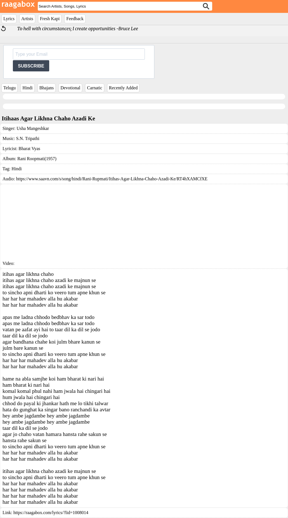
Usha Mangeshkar (32, 128)
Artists (27, 18)
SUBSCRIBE (31, 66)
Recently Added (123, 87)
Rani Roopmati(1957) (36, 158)
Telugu (9, 87)
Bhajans (46, 87)
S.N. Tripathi (27, 138)
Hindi (27, 87)
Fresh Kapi (50, 18)
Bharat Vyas (29, 148)
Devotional (70, 87)
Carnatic (94, 87)
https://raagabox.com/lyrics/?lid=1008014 (50, 512)
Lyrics (9, 18)
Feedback (74, 18)
